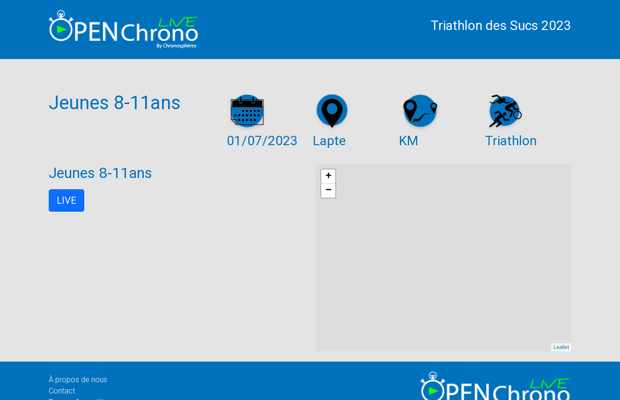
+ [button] (328, 177)
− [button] (328, 191)
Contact (62, 390)
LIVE (66, 200)
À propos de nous (78, 379)
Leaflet (561, 347)
